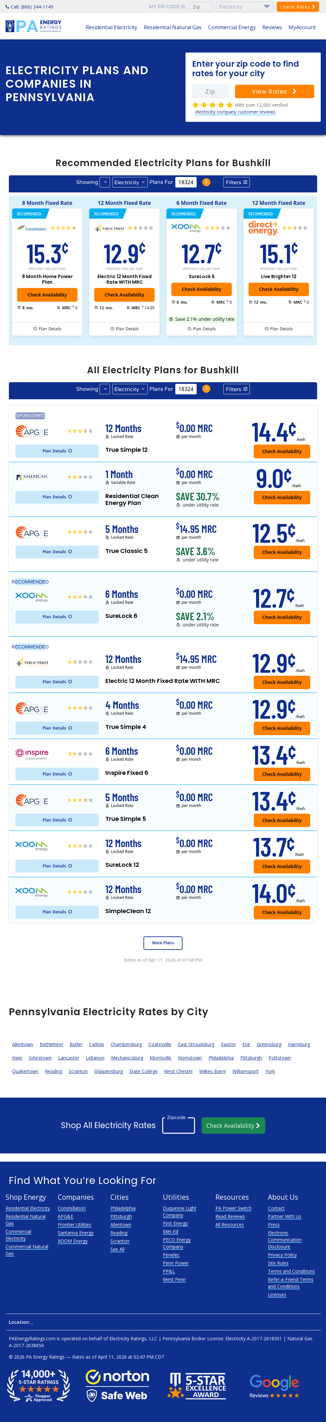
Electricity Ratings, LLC (133, 1338)
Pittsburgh (251, 1058)
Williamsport (245, 1071)
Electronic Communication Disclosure (285, 1240)
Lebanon (95, 1058)
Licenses (277, 1294)
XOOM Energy (73, 1241)
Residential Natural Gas (173, 27)
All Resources (229, 1224)
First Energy (175, 1223)
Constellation (72, 1208)
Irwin (17, 1058)
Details (50, 329)
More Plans (163, 943)
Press (274, 1224)
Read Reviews (230, 1216)
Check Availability (201, 289)
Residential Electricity (111, 27)
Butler (76, 1044)
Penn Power (176, 1263)
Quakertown (25, 1071)
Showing (87, 182)
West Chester (178, 1071)
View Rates (274, 91)
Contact (276, 1208)
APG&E (65, 1216)
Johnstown (40, 1058)
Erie (246, 1044)
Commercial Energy (232, 27)
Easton (228, 1044)
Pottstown (280, 1058)
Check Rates (297, 7)
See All (117, 1249)
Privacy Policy (282, 1255)
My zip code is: (167, 7)
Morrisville (160, 1058)
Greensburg (269, 1044)
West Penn (174, 1279)
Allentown (22, 1044)
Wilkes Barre (212, 1071)
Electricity (126, 182)
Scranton (78, 1071)
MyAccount (302, 27)
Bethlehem (51, 1044)
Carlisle (96, 1044)
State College (143, 1071)
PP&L (169, 1271)
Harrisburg (299, 1044)
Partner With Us (284, 1216)
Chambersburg (126, 1044)
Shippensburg (108, 1071)
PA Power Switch (233, 1208)
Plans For (161, 182)
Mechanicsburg (127, 1058)
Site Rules (278, 1263)
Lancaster (68, 1058)
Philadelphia (221, 1058)
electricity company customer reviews (235, 112)
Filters (233, 182)
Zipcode (176, 1117)
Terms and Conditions (291, 1271)
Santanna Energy (76, 1233)
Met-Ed (170, 1231)
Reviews (272, 27)
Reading (53, 1071)
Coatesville (159, 1044)
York (270, 1071)
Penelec (171, 1255)
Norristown (190, 1058)
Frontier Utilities (74, 1224)
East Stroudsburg (196, 1044)
